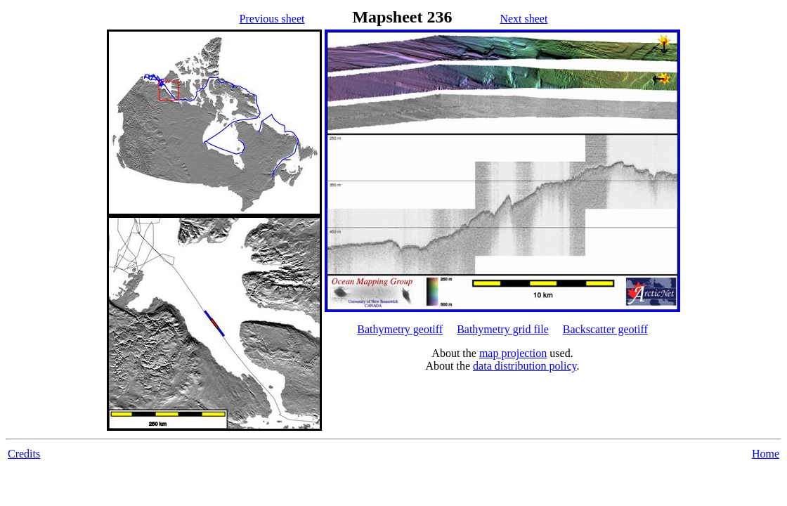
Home (765, 454)
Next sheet (523, 19)
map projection (513, 353)
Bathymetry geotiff (400, 329)
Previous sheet (272, 19)
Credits (24, 454)
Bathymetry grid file (503, 329)
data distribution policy (524, 366)
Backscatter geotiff (605, 329)
